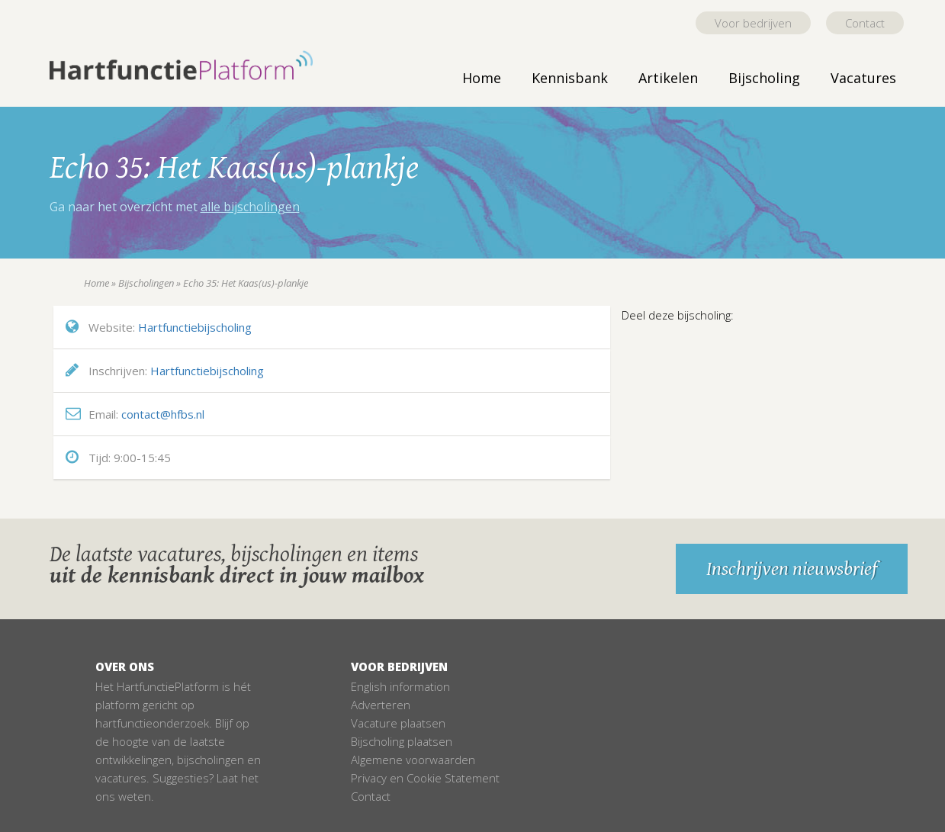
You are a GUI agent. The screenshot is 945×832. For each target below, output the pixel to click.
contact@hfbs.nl (162, 414)
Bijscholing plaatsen (401, 741)
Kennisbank (570, 78)
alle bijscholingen (250, 206)
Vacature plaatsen (398, 723)
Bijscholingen (146, 283)
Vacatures (863, 78)
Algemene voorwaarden (413, 759)
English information (400, 686)
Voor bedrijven (753, 23)
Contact (865, 23)
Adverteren (380, 704)
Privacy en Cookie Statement (425, 777)
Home (481, 78)
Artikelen (668, 78)
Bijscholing (764, 78)
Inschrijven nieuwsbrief (791, 568)
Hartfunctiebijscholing (195, 327)
